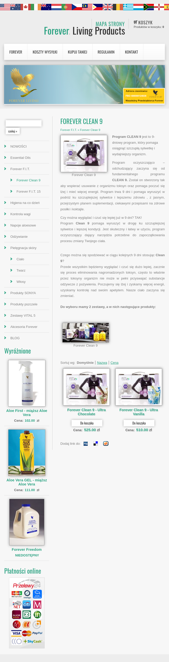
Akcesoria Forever (23, 327)
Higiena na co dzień (24, 203)
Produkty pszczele (23, 304)
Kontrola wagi (20, 214)
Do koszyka (87, 423)
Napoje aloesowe (23, 225)
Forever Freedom (27, 549)
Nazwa (102, 363)
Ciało (20, 259)
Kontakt (131, 52)
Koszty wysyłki (45, 52)
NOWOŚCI (18, 146)
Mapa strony (110, 24)
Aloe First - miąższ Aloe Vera (26, 413)
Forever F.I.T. (20, 169)
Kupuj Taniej (77, 52)
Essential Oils (20, 158)
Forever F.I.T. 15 (28, 191)
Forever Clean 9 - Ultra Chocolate (86, 412)
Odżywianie (18, 237)
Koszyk (145, 22)
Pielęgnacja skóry (23, 248)
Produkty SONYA (23, 293)
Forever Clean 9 (28, 180)
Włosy (20, 282)
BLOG (14, 338)
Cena (114, 363)
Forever (84, 30)
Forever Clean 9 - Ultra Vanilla (139, 412)
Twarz (20, 270)
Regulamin (106, 52)
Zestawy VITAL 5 (22, 315)
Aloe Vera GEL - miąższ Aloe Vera (26, 482)
